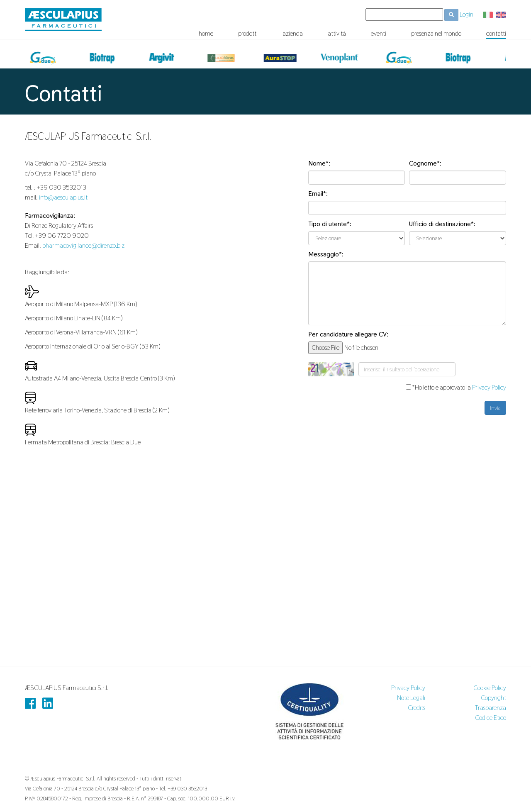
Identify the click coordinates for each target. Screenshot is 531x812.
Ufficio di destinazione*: (442, 223)
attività (337, 33)
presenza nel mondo (436, 33)
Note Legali (411, 697)
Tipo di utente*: (329, 223)
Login (466, 14)
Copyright (493, 697)
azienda (293, 33)
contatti (496, 33)
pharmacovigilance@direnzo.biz (83, 245)
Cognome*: (425, 163)
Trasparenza (490, 707)
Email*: (318, 193)
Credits (416, 707)
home (206, 33)
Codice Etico (490, 717)
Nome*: (319, 163)
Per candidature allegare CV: (348, 334)
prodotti (248, 33)
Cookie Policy (489, 687)
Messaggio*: (325, 254)
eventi (378, 33)
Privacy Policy (489, 387)
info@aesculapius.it (63, 197)
